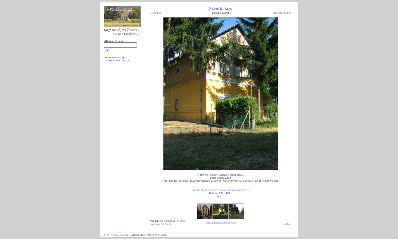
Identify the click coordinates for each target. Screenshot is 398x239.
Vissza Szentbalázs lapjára (220, 222)
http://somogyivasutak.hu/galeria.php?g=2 (225, 189)
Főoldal (287, 223)
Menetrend (110, 234)
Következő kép (282, 12)
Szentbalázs (220, 8)
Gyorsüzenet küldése (162, 223)
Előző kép (155, 12)
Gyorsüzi (124, 234)
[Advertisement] (123, 104)
